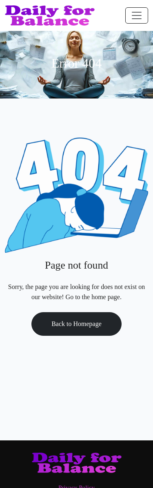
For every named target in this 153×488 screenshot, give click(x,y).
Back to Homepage (76, 323)
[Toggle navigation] (136, 15)
